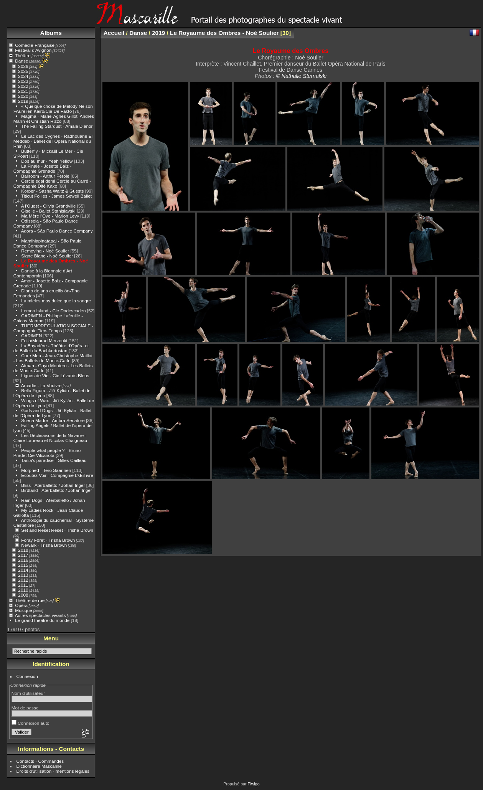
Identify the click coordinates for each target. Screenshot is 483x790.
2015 (23, 564)
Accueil (114, 33)
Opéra (21, 605)
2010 (23, 589)
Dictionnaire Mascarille (39, 766)
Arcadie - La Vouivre (41, 385)
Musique (23, 610)
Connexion (27, 676)
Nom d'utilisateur (28, 693)
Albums (51, 33)
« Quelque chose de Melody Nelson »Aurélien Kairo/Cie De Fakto (53, 109)
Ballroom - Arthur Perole (45, 175)
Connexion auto (30, 723)
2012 (23, 579)
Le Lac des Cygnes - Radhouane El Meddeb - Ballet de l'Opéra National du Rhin (52, 141)
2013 (23, 574)
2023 (23, 81)
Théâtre (23, 55)
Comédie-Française (34, 45)
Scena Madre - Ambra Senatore (52, 420)
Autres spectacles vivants (40, 615)
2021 (23, 91)
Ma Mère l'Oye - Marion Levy (50, 215)
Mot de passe (25, 707)
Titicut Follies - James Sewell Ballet (56, 195)
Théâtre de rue (30, 600)
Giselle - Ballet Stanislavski (48, 210)
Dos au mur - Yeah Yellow (47, 160)
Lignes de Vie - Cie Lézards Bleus (55, 375)
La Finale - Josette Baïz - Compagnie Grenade (42, 168)
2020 (23, 96)
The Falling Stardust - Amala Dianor (56, 126)
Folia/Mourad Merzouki (44, 340)
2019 (23, 101)
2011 (23, 584)
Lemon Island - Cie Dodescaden (53, 310)
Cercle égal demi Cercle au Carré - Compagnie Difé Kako (52, 183)
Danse (21, 60)
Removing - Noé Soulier (45, 250)
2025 (23, 71)
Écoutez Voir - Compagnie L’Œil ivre (57, 475)
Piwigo (253, 784)
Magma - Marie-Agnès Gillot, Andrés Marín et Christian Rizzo (53, 119)
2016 (23, 559)
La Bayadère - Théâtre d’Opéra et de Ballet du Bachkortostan (51, 348)
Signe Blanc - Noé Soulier (47, 255)
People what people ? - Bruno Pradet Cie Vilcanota (47, 453)
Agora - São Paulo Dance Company (57, 230)
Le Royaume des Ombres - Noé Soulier (224, 33)
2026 (23, 66)
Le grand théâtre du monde (42, 620)
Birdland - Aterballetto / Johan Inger (56, 490)
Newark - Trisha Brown (44, 545)
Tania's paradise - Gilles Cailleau (53, 460)
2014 (23, 569)
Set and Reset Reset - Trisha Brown (57, 530)
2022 (23, 86)
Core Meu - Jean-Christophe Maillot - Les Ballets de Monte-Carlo (52, 358)
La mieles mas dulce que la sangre (56, 300)
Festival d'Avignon (33, 50)
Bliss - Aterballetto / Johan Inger (53, 485)
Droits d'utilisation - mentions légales (53, 771)
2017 (23, 555)
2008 (23, 594)
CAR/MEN (32, 335)
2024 (23, 76)
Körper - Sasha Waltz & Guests (52, 190)
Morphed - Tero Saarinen (46, 470)
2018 (23, 550)
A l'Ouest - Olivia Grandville (48, 205)
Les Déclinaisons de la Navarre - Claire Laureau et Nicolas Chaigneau (50, 438)
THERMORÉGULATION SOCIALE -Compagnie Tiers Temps (53, 328)
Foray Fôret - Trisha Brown (48, 540)
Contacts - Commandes (40, 761)
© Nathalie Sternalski (301, 76)
